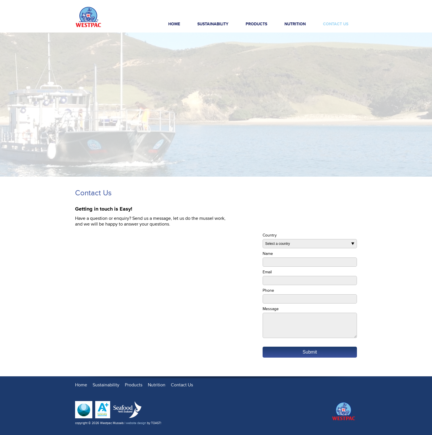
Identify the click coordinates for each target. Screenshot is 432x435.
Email (267, 272)
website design (136, 423)
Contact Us (335, 24)
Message (271, 308)
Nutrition (295, 24)
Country (270, 235)
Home (174, 24)
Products (260, 25)
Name (268, 253)
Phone (268, 290)
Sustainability (212, 24)
